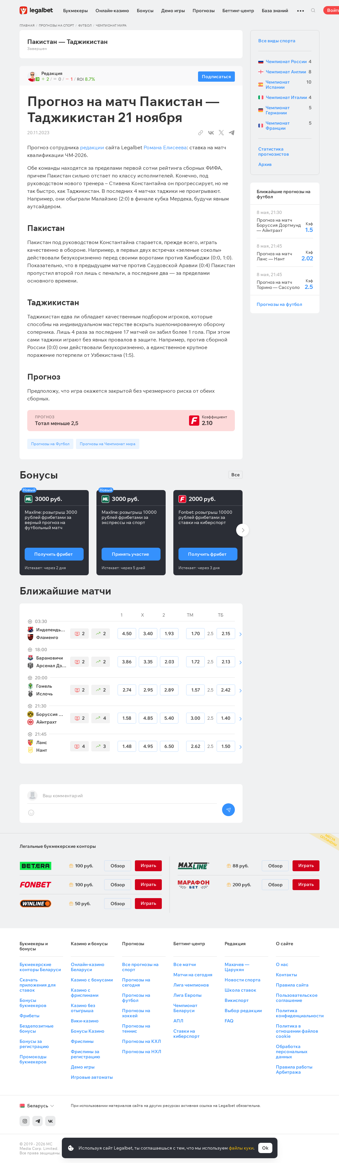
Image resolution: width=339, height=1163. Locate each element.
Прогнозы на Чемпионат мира (108, 443)
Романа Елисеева (165, 147)
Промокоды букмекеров (33, 1059)
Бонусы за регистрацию (34, 1043)
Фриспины (82, 1041)
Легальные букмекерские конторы (58, 846)
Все (235, 475)
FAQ (229, 1021)
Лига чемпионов (191, 985)
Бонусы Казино (87, 1031)
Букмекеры (75, 10)
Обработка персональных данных (291, 1052)
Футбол (85, 25)
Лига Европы (187, 995)
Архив (265, 164)
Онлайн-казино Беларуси (87, 967)
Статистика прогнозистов (273, 151)
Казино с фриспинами (84, 992)
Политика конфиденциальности (300, 1013)
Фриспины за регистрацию (85, 1054)
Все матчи (184, 964)
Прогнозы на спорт (56, 25)
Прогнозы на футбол (279, 304)
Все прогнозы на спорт (140, 967)
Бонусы (145, 10)
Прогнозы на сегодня (136, 982)
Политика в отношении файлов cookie (297, 1031)
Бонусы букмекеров (33, 1002)
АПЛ (178, 1021)
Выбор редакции (243, 1010)
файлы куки (241, 1148)
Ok (265, 1148)
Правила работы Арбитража (294, 1069)
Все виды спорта (276, 40)
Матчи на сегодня (192, 975)
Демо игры (173, 10)
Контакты (286, 975)
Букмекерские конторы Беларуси (40, 967)
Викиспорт (237, 1000)
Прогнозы (204, 10)
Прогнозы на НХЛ (141, 1051)
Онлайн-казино (112, 10)
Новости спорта (242, 980)
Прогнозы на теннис (136, 1028)
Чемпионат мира (111, 25)
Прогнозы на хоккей (136, 1013)
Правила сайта (292, 985)
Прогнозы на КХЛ (141, 1041)
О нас (282, 964)
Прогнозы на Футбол (50, 443)
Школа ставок (240, 990)
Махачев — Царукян (237, 967)
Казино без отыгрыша (83, 1008)
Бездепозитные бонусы (37, 1028)
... (300, 8)
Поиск (313, 10)
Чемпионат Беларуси (185, 1008)
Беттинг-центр (238, 10)
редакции (92, 147)
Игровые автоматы (92, 1077)
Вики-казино (85, 1021)
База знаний (275, 10)
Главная (27, 25)
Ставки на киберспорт (186, 1033)
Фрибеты (29, 1016)
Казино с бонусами (92, 980)
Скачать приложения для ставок (38, 985)
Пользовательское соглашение (297, 997)
